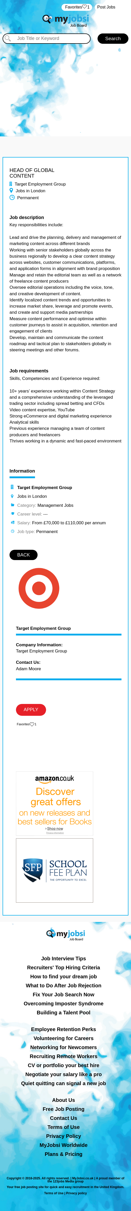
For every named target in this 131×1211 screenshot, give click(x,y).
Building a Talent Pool (64, 1012)
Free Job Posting (63, 1109)
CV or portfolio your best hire (63, 1065)
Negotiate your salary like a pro (63, 1074)
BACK (23, 554)
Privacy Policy (63, 1136)
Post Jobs (106, 7)
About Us (63, 1100)
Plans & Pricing (64, 1154)
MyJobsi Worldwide (64, 1145)
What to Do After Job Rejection (63, 985)
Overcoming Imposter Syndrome (63, 1003)
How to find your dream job (63, 976)
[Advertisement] (65, 87)
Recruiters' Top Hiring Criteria (63, 967)
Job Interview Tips (63, 958)
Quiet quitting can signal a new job (63, 1083)
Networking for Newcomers (63, 1047)
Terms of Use (63, 1127)
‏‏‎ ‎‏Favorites (77, 7)
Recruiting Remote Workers (63, 1056)
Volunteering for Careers (63, 1038)
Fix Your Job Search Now (63, 994)
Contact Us (63, 1118)
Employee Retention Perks (63, 1029)
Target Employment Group (43, 628)
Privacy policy (76, 1193)
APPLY (31, 709)
